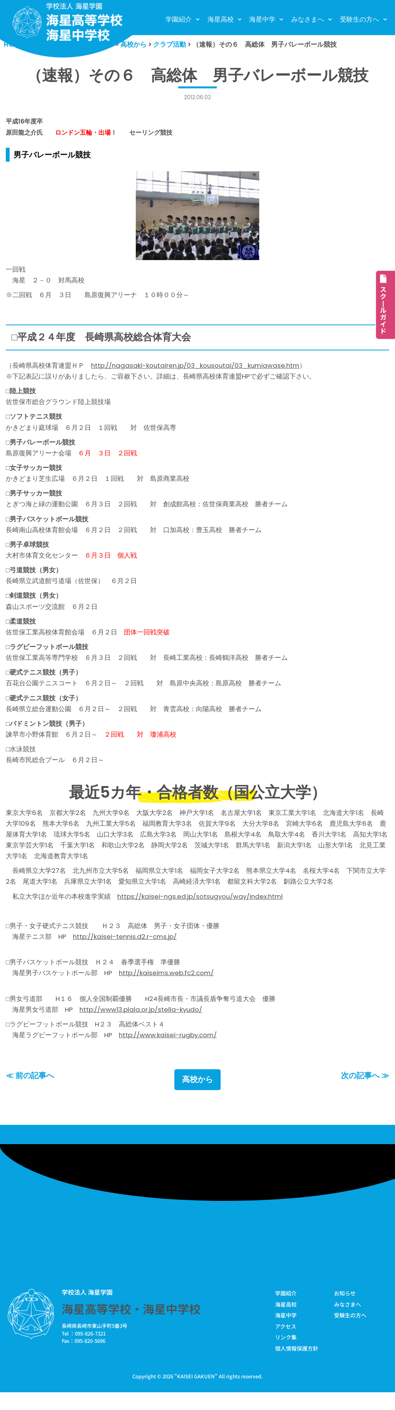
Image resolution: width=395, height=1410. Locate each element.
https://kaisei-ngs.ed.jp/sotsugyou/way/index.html (201, 909)
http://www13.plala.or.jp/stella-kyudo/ (141, 1025)
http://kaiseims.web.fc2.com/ (167, 987)
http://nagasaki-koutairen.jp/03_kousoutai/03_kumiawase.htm (197, 367)
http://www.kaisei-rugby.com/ (169, 1051)
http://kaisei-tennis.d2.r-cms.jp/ (126, 950)
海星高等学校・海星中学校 (131, 1325)
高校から (197, 1096)
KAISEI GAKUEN (196, 1394)
